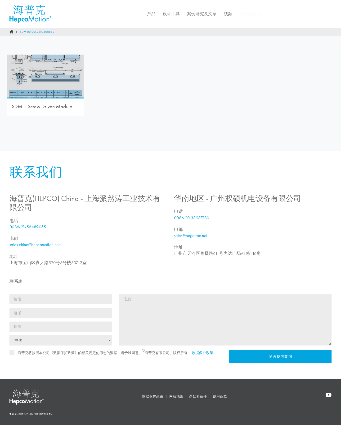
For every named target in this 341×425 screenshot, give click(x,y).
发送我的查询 (280, 359)
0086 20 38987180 (191, 220)
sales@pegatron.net (190, 238)
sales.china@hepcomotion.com (35, 247)
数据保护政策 (202, 356)
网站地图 (176, 396)
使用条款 (220, 396)
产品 (148, 13)
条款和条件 (198, 396)
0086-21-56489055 (27, 229)
